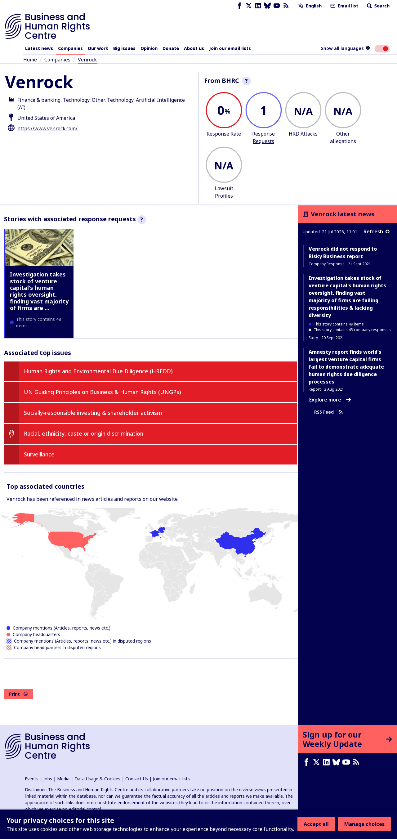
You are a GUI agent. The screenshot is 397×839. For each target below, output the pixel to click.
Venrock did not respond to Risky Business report (343, 252)
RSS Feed (328, 412)
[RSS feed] (286, 5)
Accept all (316, 824)
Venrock (87, 59)
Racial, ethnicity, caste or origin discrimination (83, 433)
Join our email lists (230, 48)
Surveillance (39, 454)
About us (194, 48)
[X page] (248, 5)
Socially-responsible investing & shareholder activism (93, 412)
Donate (171, 48)
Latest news (39, 48)
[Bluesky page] (267, 5)
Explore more (330, 399)
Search (378, 6)
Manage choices (364, 824)
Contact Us (136, 779)
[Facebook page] (239, 5)
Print (18, 694)
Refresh (377, 231)
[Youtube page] (276, 5)
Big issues (124, 48)
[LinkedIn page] (258, 5)
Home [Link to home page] (30, 59)
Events (31, 779)
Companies (70, 48)
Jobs (47, 779)
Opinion (149, 48)
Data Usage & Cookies (97, 779)
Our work (98, 48)
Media (63, 779)
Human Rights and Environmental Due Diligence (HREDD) (98, 371)
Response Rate (224, 133)
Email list (343, 6)
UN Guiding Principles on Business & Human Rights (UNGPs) (102, 392)
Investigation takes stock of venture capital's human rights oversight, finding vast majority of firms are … (39, 291)
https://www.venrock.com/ (47, 128)
